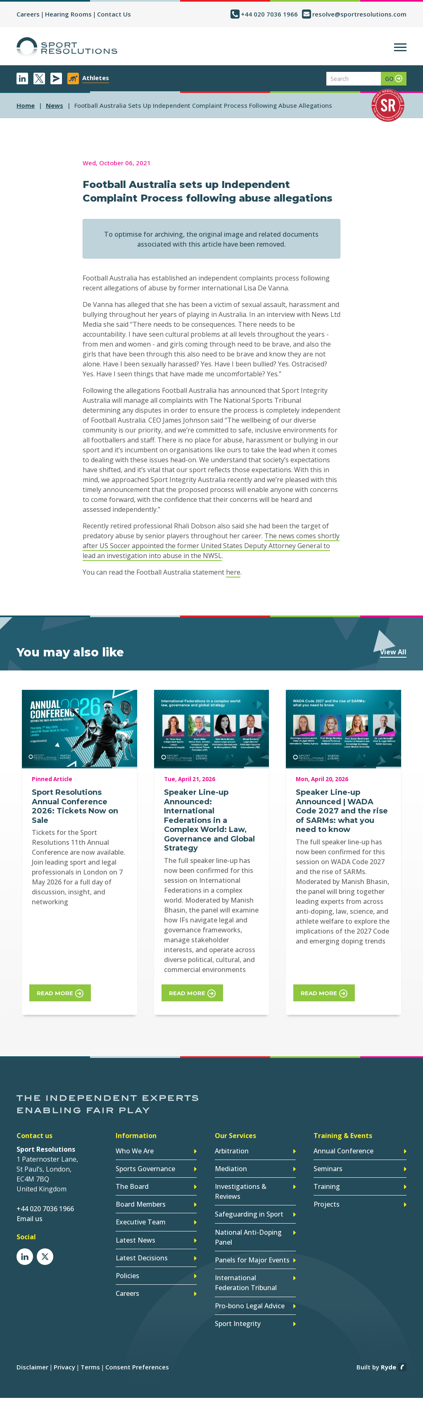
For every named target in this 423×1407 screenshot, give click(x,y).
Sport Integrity (238, 1309)
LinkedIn (22, 78)
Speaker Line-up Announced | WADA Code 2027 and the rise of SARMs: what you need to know (342, 811)
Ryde (388, 1353)
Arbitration (232, 1147)
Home (26, 105)
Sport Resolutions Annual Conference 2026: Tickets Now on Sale (75, 806)
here (233, 572)
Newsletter (56, 78)
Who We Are (135, 1147)
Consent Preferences (137, 1353)
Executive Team (141, 1214)
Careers (28, 14)
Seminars (328, 1164)
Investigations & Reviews (240, 1185)
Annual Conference (343, 1147)
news (54, 105)
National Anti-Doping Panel (248, 1228)
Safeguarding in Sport (249, 1207)
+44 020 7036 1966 (269, 14)
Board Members (141, 1198)
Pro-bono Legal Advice (250, 1293)
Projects (327, 1198)
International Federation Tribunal (246, 1271)
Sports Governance (145, 1164)
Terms (90, 1353)
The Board (132, 1181)
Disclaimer (32, 1353)
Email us (30, 1215)
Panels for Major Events (252, 1250)
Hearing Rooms (68, 14)
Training (327, 1181)
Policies (127, 1265)
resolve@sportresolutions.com (359, 14)
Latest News (135, 1231)
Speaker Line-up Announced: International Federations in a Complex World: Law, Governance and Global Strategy (209, 820)
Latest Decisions (142, 1248)
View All (393, 651)
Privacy (64, 1353)
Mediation (231, 1164)
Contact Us (114, 14)
